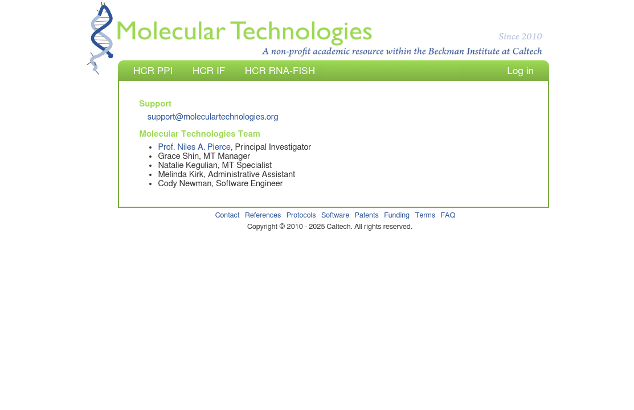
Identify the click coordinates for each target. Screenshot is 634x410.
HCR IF (209, 71)
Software (335, 215)
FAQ (447, 215)
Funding (397, 215)
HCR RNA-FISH (280, 71)
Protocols (301, 215)
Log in (520, 71)
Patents (367, 215)
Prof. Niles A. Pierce (194, 147)
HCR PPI (153, 71)
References (263, 215)
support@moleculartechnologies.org (213, 117)
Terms (425, 215)
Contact (227, 215)
